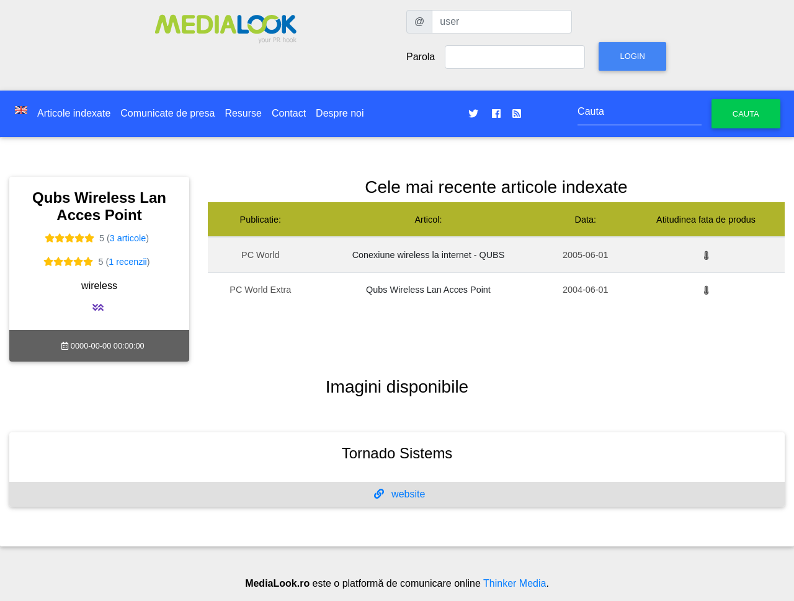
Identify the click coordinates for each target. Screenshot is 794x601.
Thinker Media (514, 583)
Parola (420, 56)
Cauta (746, 113)
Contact (289, 113)
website (400, 494)
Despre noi (340, 113)
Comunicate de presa (167, 113)
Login (632, 56)
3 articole (128, 238)
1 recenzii (128, 262)
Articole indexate (73, 113)
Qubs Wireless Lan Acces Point (428, 290)
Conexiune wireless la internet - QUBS (428, 255)
